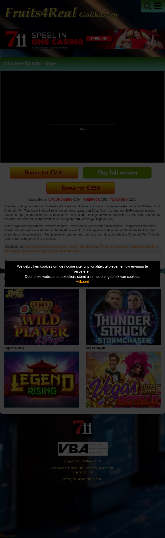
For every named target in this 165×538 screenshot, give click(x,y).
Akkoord (82, 282)
